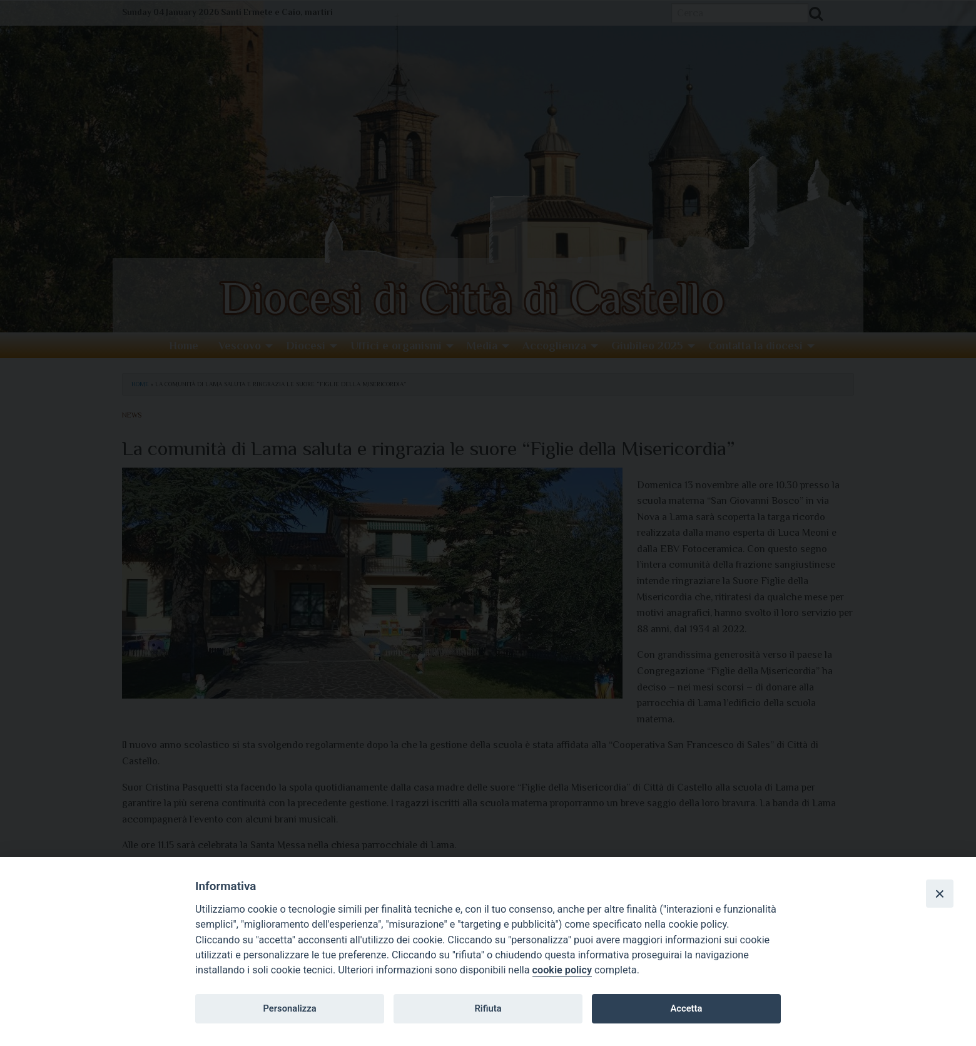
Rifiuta (487, 1008)
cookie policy (562, 970)
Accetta (686, 1008)
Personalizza (289, 1008)
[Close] (939, 893)
